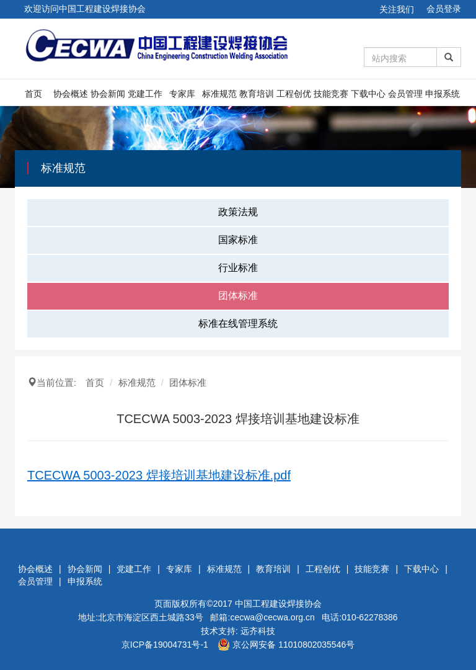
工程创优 (293, 94)
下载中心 (368, 94)
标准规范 (219, 94)
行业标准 (238, 267)
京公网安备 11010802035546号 (286, 644)
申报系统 (442, 94)
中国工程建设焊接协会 (278, 604)
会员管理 (405, 94)
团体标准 (238, 295)
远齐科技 (257, 631)
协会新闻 (107, 94)
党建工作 (145, 94)
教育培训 (256, 94)
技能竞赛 (331, 94)
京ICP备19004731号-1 (164, 645)
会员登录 (443, 9)
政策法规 (238, 212)
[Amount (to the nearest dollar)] (401, 57)
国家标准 (238, 239)
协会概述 (70, 94)
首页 (33, 94)
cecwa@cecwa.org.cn (272, 617)
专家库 (182, 94)
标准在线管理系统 (238, 323)
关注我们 (396, 9)
